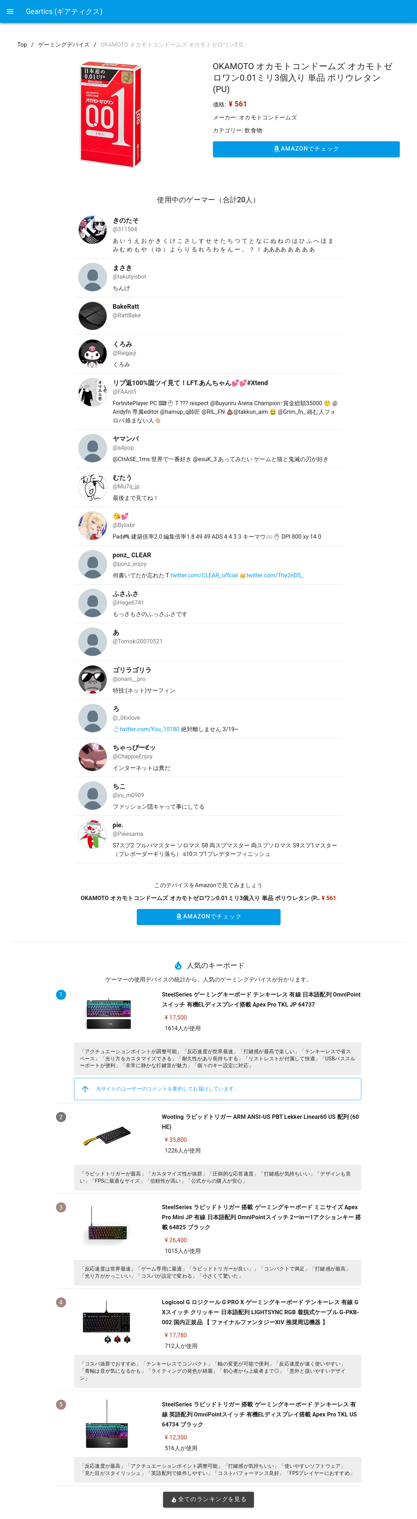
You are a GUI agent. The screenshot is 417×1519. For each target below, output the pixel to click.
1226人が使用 (183, 1150)
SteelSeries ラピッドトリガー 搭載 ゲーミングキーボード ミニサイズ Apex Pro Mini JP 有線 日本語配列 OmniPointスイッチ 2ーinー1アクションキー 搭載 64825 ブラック (261, 1217)
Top (22, 44)
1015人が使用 (183, 1251)
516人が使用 (181, 1448)
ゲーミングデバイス (64, 44)
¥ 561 (238, 104)
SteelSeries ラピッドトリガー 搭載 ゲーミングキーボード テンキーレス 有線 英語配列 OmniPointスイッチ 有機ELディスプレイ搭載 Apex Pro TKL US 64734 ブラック (259, 1414)
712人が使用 (181, 1346)
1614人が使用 (183, 1028)
